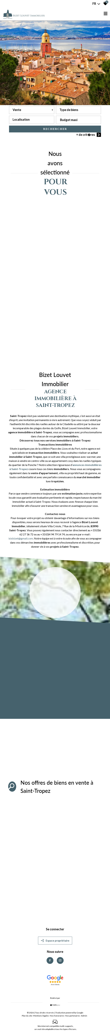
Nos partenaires (72, 1015)
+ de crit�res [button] (88, 135)
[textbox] (79, 109)
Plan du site (27, 1015)
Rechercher (55, 129)
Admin (84, 1015)
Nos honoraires (57, 1015)
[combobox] (31, 111)
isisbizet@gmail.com (21, 538)
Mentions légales (41, 1015)
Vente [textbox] (17, 110)
